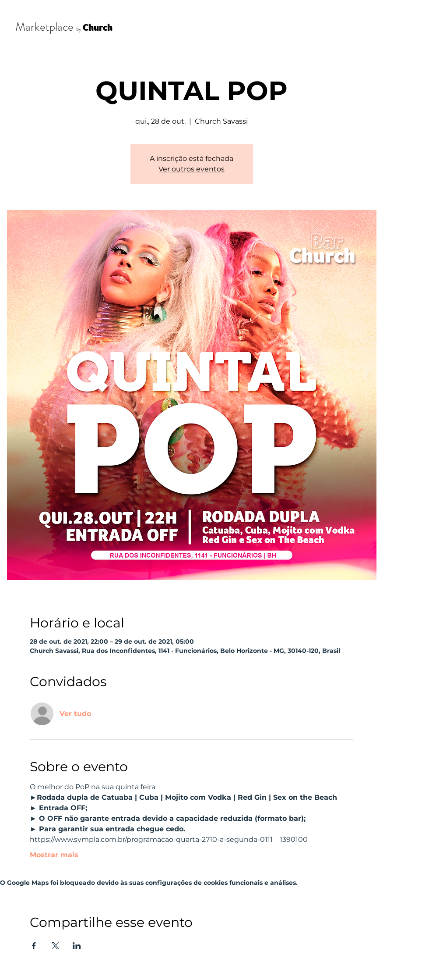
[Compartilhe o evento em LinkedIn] (77, 945)
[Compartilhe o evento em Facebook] (34, 945)
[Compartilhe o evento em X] (55, 945)
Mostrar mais (54, 855)
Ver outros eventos (191, 169)
